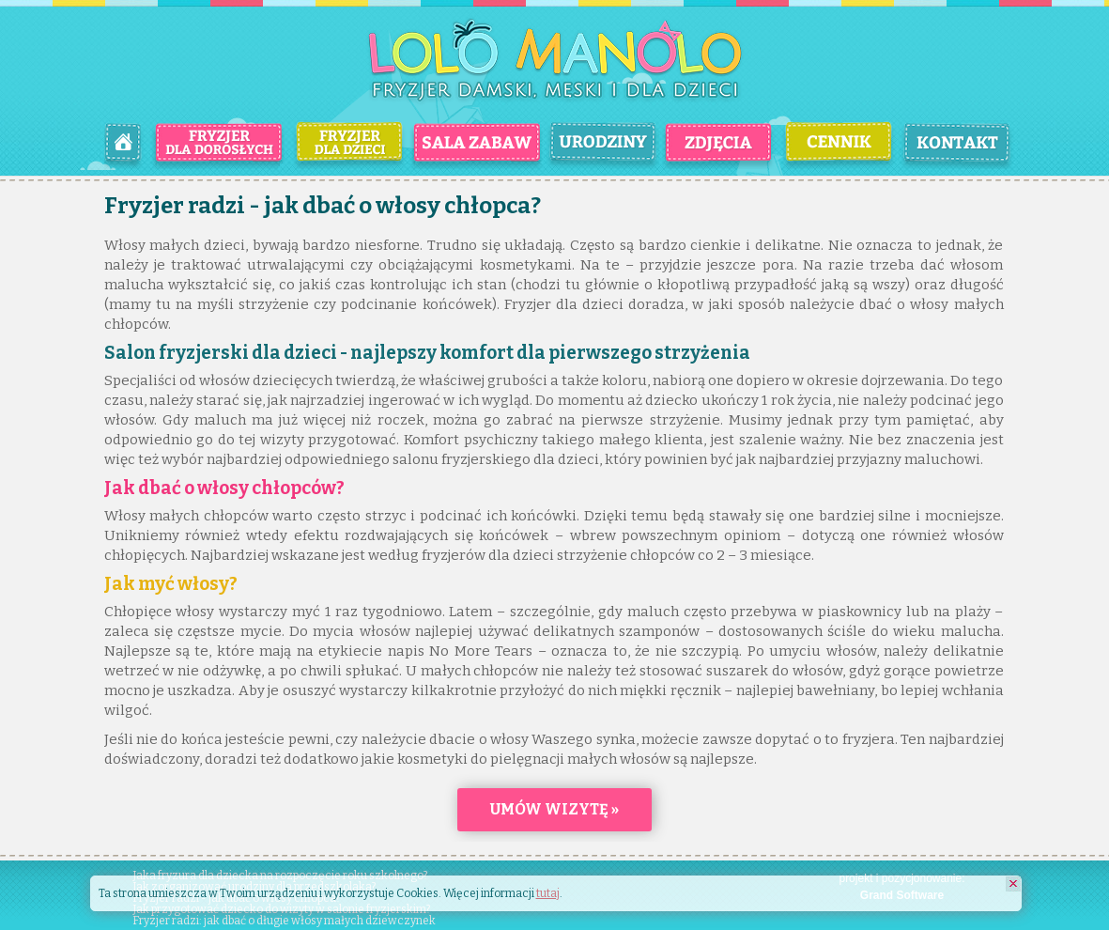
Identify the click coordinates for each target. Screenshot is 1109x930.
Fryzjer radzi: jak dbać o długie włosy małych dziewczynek (284, 920)
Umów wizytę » (554, 809)
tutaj (548, 893)
